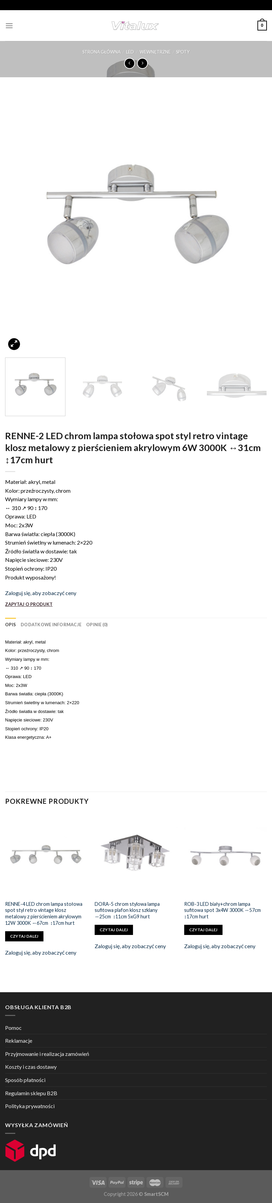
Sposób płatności (25, 1080)
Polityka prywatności (30, 1106)
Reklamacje (18, 1040)
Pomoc (13, 1027)
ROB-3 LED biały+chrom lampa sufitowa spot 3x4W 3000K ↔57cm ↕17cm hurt (222, 910)
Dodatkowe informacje (51, 624)
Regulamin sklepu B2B (31, 1093)
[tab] (10, 624)
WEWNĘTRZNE (155, 52)
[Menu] (9, 25)
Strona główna (101, 52)
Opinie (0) (97, 624)
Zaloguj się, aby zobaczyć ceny (40, 593)
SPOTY (183, 52)
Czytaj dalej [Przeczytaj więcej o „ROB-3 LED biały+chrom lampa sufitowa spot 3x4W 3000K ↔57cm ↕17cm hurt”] (203, 929)
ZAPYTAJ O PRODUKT (29, 604)
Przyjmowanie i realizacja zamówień (47, 1054)
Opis (10, 624)
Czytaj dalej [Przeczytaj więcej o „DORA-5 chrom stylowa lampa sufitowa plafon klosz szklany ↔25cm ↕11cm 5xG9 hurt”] (114, 929)
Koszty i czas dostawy (31, 1066)
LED (130, 52)
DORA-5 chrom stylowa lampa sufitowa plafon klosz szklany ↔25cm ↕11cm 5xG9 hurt (127, 910)
